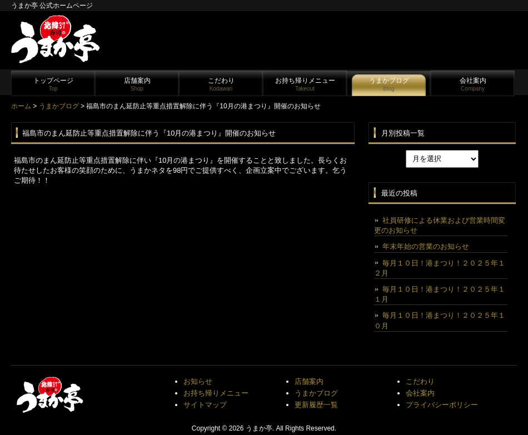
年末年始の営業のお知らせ (425, 246)
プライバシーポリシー (442, 405)
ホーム (21, 106)
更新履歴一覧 (316, 405)
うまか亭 (259, 428)
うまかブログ (389, 84)
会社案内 (473, 84)
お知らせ (197, 381)
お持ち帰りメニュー (305, 84)
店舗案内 (137, 84)
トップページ (53, 84)
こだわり (221, 84)
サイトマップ (205, 405)
